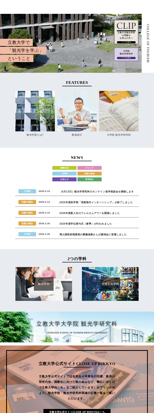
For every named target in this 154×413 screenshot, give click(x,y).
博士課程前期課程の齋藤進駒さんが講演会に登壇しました (93, 234)
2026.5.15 (44, 191)
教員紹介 (77, 135)
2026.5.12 (44, 202)
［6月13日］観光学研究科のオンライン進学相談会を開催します (96, 191)
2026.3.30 (44, 223)
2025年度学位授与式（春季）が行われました (85, 223)
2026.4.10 (44, 212)
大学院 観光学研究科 (119, 135)
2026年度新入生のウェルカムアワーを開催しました (89, 213)
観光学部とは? (35, 135)
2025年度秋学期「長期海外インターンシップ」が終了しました (96, 202)
